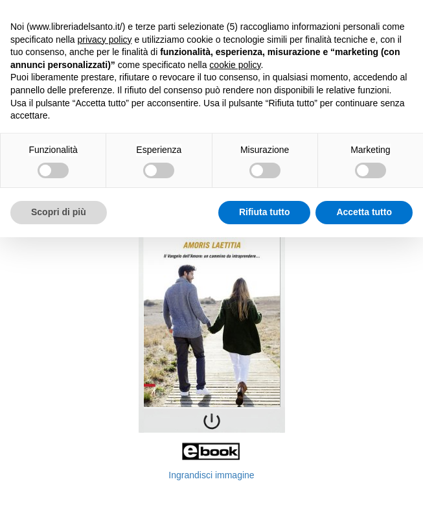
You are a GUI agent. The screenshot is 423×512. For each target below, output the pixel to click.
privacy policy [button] (105, 39)
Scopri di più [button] (58, 212)
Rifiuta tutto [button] (264, 212)
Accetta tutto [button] (364, 212)
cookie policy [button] (234, 65)
